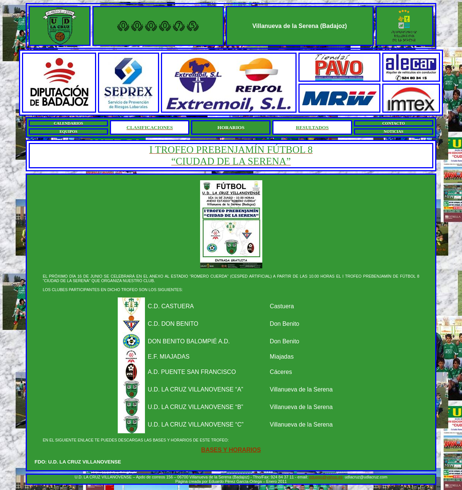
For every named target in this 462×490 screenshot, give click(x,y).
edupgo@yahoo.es (326, 477)
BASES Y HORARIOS (231, 450)
